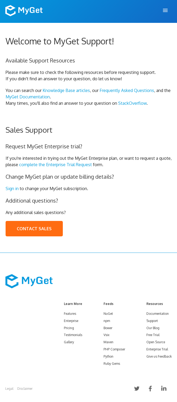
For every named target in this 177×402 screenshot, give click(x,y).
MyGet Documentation (28, 96)
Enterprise (71, 321)
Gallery (69, 342)
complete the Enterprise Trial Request (55, 164)
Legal (9, 389)
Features (70, 314)
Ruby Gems (112, 364)
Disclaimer (24, 389)
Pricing (69, 328)
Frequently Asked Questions (127, 90)
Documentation (157, 314)
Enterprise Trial (157, 349)
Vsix (106, 335)
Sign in (12, 188)
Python (108, 356)
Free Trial (152, 335)
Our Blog (152, 328)
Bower (108, 328)
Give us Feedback (159, 356)
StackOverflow (132, 103)
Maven (108, 342)
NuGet (108, 314)
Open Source (155, 342)
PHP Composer (114, 349)
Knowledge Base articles (66, 90)
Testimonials (73, 335)
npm (107, 321)
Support (152, 321)
